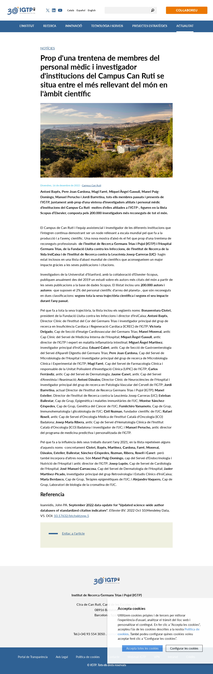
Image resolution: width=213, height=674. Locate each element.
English (92, 10)
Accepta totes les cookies (142, 648)
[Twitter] (48, 10)
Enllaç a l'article (73, 533)
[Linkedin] (54, 10)
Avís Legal (62, 657)
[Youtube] (60, 10)
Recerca (49, 26)
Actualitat (184, 26)
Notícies (47, 48)
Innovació (73, 26)
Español (81, 10)
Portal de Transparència (33, 657)
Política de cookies (88, 657)
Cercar (153, 10)
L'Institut (27, 26)
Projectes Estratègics (149, 26)
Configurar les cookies (184, 648)
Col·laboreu (186, 10)
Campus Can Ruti (91, 185)
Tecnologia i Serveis (107, 26)
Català (70, 10)
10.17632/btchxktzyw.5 (71, 516)
